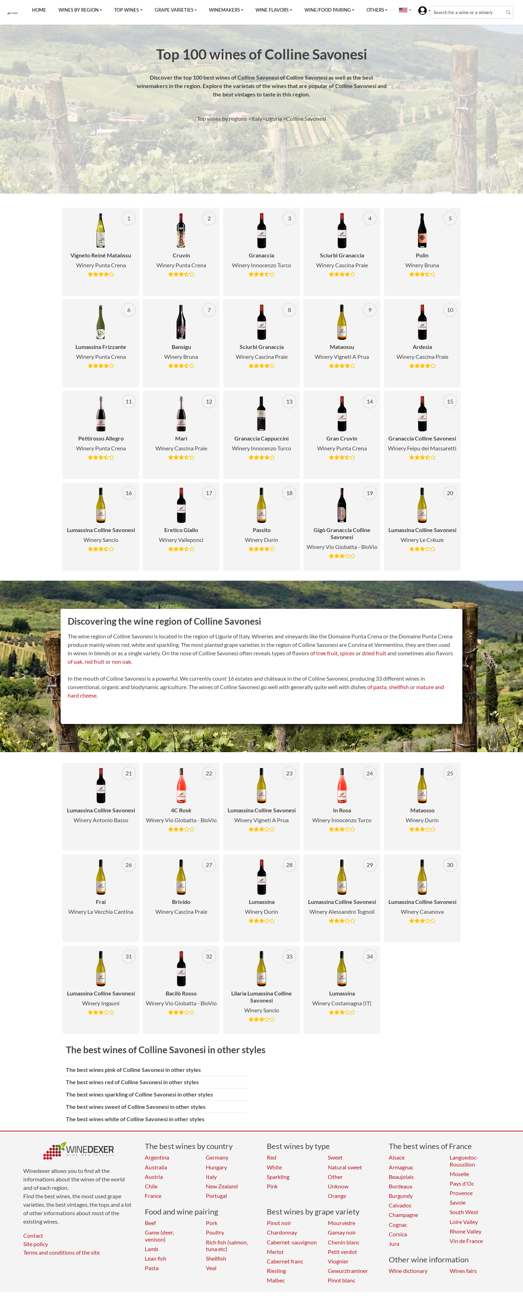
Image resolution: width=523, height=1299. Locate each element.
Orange (337, 1195)
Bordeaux (400, 1186)
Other (335, 1176)
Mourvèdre (341, 1222)
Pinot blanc (341, 1280)
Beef (150, 1222)
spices (347, 653)
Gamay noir (342, 1232)
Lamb (151, 1248)
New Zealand (222, 1186)
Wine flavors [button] (272, 10)
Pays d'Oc (462, 1183)
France (153, 1195)
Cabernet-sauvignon (292, 1242)
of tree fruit (324, 653)
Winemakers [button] (224, 10)
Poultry (215, 1232)
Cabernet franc (285, 1261)
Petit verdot (342, 1251)
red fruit (94, 661)
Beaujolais (401, 1176)
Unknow (338, 1186)
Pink (272, 1186)
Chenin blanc (343, 1242)
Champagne (403, 1214)
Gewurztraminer (348, 1270)
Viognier (338, 1261)
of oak (75, 661)
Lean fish (155, 1258)
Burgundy (401, 1195)
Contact (33, 1235)
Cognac (398, 1224)
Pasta (152, 1267)
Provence (461, 1192)
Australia (156, 1167)
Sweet (335, 1157)
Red (271, 1157)
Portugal (216, 1195)
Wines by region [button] (79, 10)
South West (464, 1212)
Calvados (400, 1205)
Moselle (459, 1173)
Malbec (276, 1280)
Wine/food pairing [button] (327, 10)
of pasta (377, 686)
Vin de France (466, 1240)
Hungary (216, 1167)
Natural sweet (345, 1167)
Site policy (35, 1244)
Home (39, 10)
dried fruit (374, 653)
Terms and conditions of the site (61, 1252)
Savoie (458, 1202)
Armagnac (401, 1167)
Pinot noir (279, 1222)
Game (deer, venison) (159, 1235)
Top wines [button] (126, 10)
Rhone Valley (465, 1231)
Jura (394, 1243)
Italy (211, 1176)
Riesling (276, 1270)
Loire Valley (464, 1221)
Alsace (397, 1157)
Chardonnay (282, 1232)
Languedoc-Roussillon (464, 1160)
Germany (217, 1157)
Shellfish (216, 1258)
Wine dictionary (408, 1270)
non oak (121, 661)
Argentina (157, 1157)
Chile (151, 1186)
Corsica (398, 1234)
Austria (154, 1176)
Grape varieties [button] (174, 10)
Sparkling (278, 1176)
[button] (403, 10)
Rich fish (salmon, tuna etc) (227, 1245)
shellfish (399, 686)
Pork (211, 1222)
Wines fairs (463, 1270)
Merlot (275, 1251)
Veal (211, 1267)
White (274, 1167)
